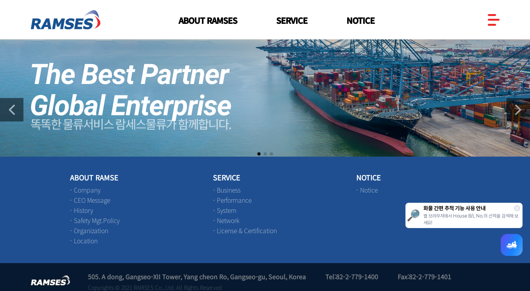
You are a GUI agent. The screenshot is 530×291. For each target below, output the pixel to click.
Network (228, 220)
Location (86, 240)
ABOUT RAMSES (207, 20)
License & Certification (247, 230)
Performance (234, 200)
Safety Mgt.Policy (97, 220)
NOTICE (360, 20)
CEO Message (92, 200)
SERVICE (291, 20)
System (226, 210)
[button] (518, 109)
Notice (369, 190)
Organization (91, 230)
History (83, 210)
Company (87, 190)
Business (229, 190)
